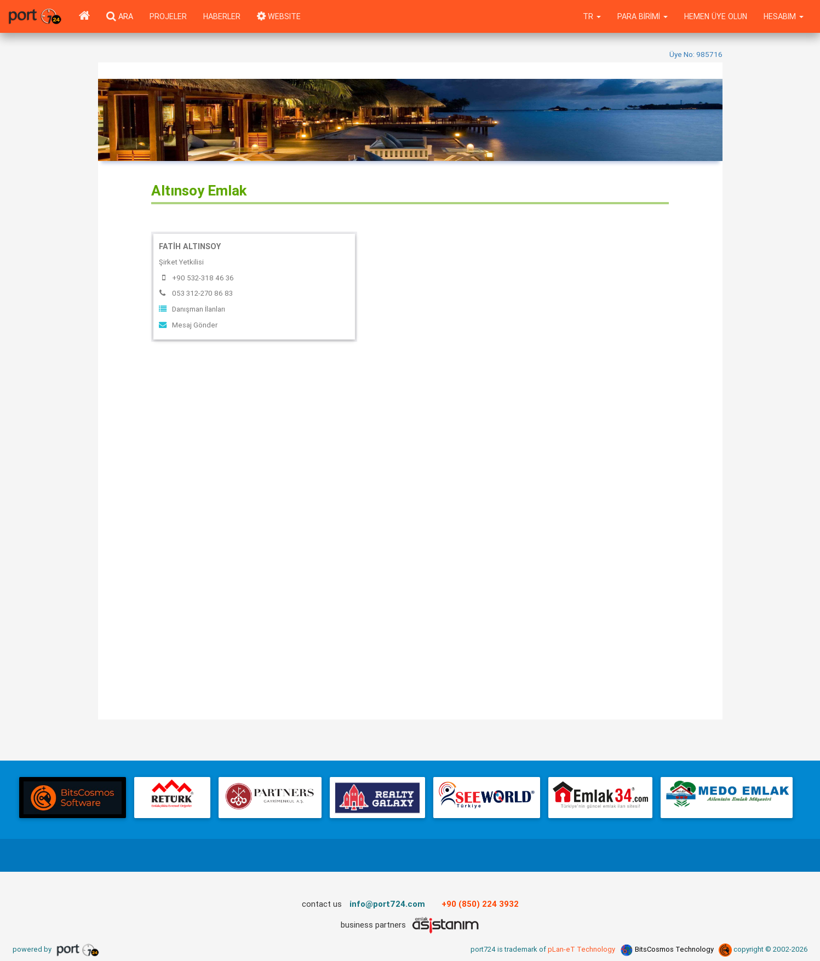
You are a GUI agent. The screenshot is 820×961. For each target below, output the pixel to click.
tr (592, 16)
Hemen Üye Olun (715, 16)
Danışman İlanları (192, 309)
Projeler (168, 16)
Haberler (221, 16)
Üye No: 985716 (695, 54)
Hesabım (784, 16)
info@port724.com (387, 904)
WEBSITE (279, 16)
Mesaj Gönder (188, 325)
